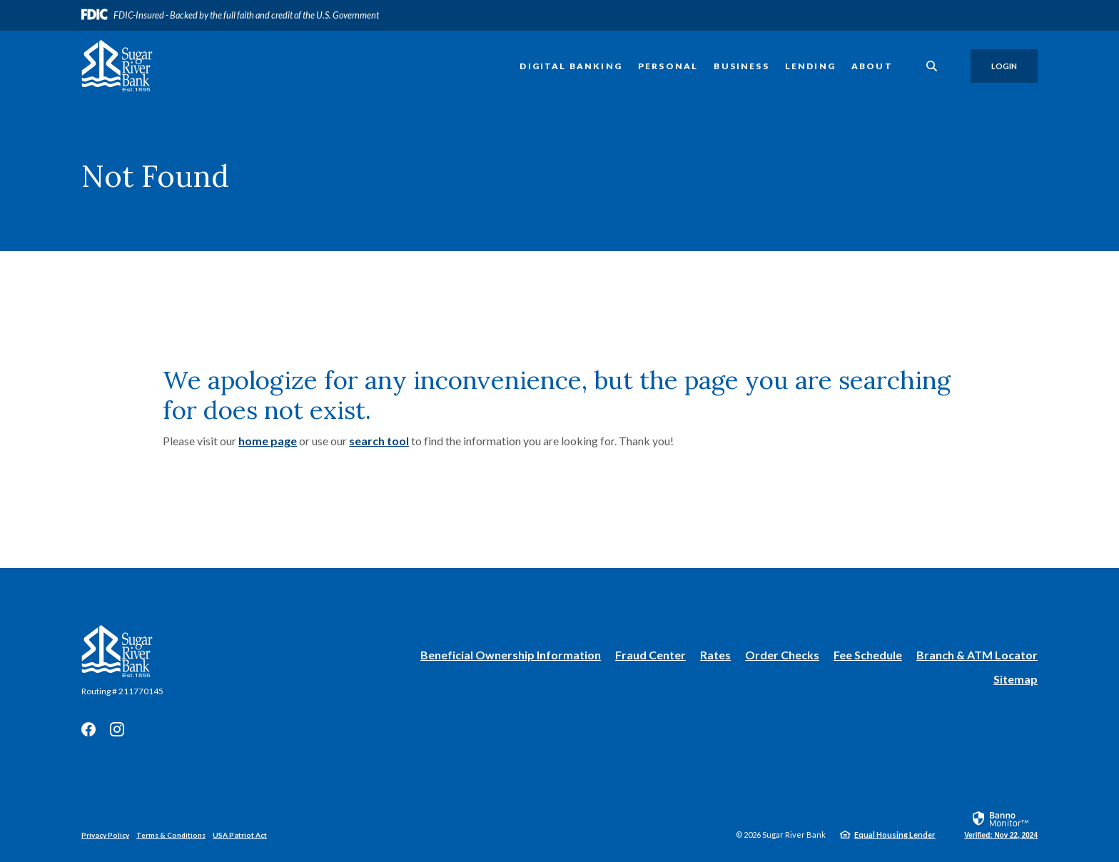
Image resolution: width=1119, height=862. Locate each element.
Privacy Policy (105, 835)
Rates (715, 654)
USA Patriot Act (240, 835)
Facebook (88, 729)
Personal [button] (668, 66)
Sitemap (1015, 679)
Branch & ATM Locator (977, 654)
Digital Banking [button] (571, 66)
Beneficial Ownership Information (510, 655)
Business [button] (741, 66)
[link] (1001, 824)
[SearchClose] (932, 66)
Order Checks (782, 655)
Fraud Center (650, 654)
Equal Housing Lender (895, 834)
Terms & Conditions (171, 835)
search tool (379, 440)
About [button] (872, 66)
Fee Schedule (868, 654)
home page (267, 440)
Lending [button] (810, 66)
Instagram (117, 729)
